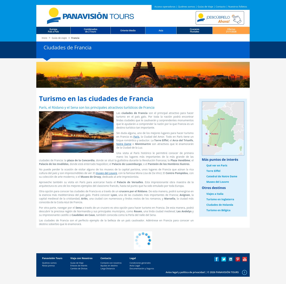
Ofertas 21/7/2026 (231, 30)
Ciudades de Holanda (219, 204)
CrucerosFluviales (194, 30)
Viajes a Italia (214, 194)
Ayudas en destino (109, 265)
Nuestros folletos (237, 6)
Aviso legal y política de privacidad (185, 272)
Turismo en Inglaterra (220, 199)
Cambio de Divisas (79, 268)
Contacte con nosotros (111, 262)
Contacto (221, 6)
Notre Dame (123, 144)
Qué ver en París (216, 165)
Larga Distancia (108, 268)
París (136, 136)
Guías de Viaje (205, 6)
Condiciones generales (140, 262)
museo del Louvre (106, 173)
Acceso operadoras (164, 6)
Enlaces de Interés (78, 265)
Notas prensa (48, 265)
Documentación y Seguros (142, 268)
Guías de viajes (59, 38)
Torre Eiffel (213, 171)
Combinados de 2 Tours (90, 30)
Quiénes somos (186, 6)
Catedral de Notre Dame (221, 176)
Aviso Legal (135, 265)
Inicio (44, 38)
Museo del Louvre (217, 182)
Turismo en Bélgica (218, 210)
